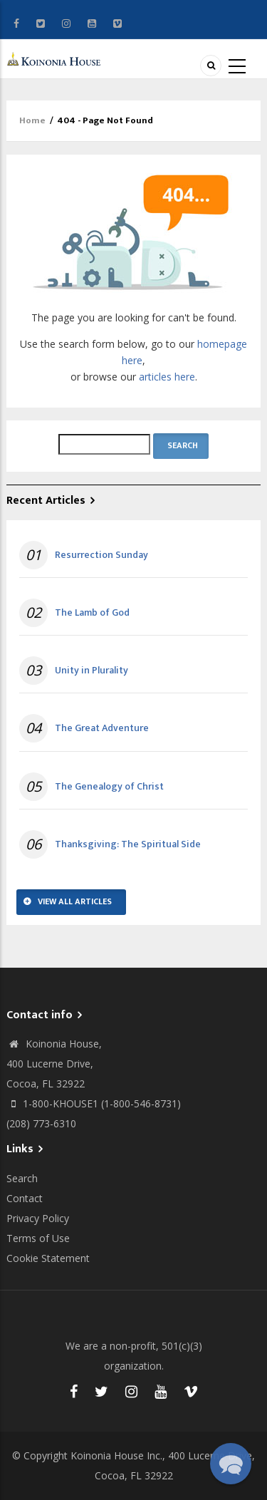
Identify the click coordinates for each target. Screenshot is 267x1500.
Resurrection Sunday (101, 555)
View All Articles (75, 901)
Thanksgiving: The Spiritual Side (128, 844)
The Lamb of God (92, 612)
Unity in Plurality (91, 670)
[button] (230, 1463)
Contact (24, 1198)
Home (32, 120)
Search (22, 1178)
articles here (167, 376)
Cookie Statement (48, 1258)
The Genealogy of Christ (109, 786)
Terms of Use (38, 1238)
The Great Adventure (102, 728)
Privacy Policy (37, 1218)
